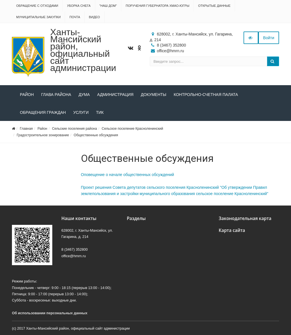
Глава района (56, 94)
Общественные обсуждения (96, 135)
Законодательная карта (245, 218)
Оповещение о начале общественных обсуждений (127, 174)
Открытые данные (214, 5)
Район (27, 94)
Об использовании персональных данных (50, 313)
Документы (154, 94)
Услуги (81, 112)
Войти (268, 37)
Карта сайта (232, 230)
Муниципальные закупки (38, 17)
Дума (84, 94)
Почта (74, 17)
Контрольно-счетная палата (206, 94)
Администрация (115, 94)
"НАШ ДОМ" (108, 5)
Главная (26, 129)
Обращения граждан (43, 112)
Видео (94, 17)
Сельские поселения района (74, 129)
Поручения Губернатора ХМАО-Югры (157, 5)
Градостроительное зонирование (43, 135)
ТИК (100, 112)
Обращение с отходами (37, 5)
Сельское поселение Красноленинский (132, 129)
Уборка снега (79, 5)
